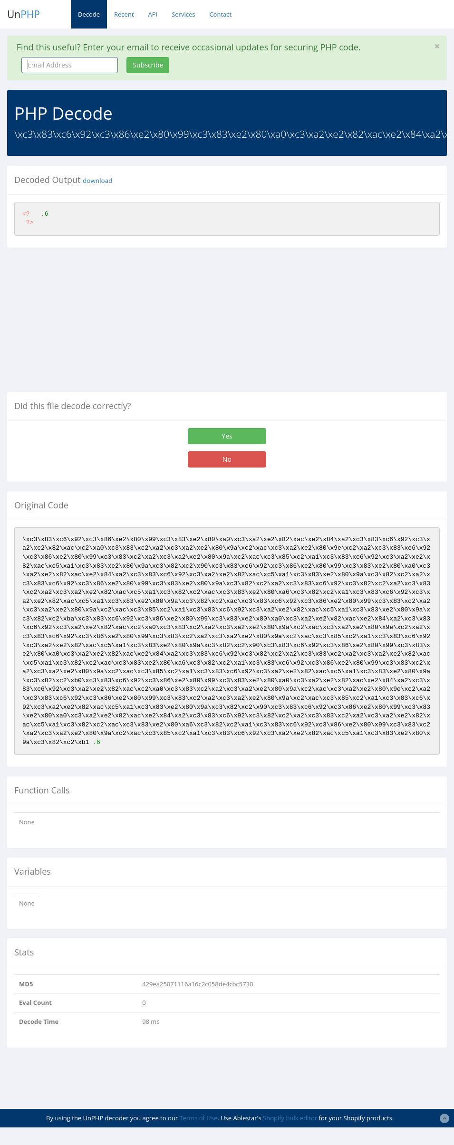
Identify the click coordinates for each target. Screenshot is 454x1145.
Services (183, 14)
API (152, 14)
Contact (220, 14)
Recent (124, 14)
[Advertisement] (87, 323)
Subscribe (148, 64)
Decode (89, 14)
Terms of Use (198, 1118)
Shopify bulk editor (290, 1118)
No (227, 459)
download (97, 180)
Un (23, 14)
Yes (227, 435)
